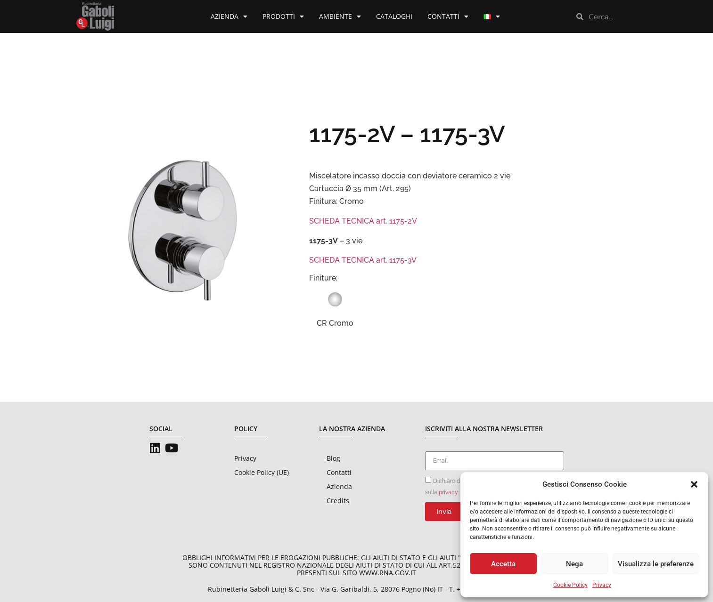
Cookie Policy (570, 585)
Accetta (503, 564)
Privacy (601, 585)
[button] (694, 484)
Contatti (447, 16)
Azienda (229, 16)
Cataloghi (394, 16)
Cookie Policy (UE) (261, 472)
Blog (333, 458)
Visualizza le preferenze (656, 564)
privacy (448, 492)
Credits (338, 500)
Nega (574, 564)
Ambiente (340, 16)
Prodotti (283, 16)
